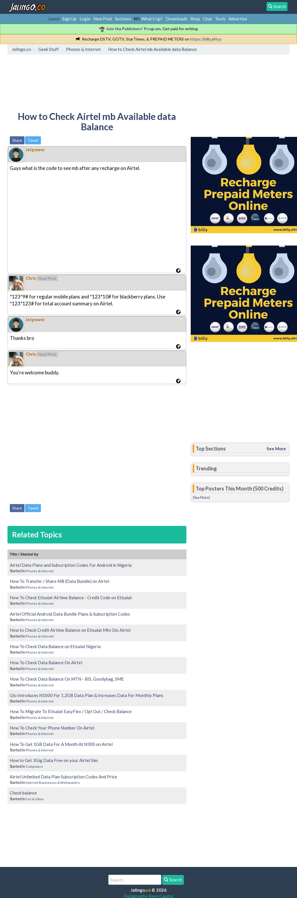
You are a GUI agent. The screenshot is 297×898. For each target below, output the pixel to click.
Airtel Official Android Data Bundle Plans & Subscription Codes (70, 613)
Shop (195, 18)
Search (173, 879)
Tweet (33, 140)
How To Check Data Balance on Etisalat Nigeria (55, 646)
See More (276, 448)
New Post (102, 18)
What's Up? (152, 18)
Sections (123, 18)
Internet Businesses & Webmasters (53, 782)
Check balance (23, 792)
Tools (220, 18)
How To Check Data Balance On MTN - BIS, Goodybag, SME (67, 678)
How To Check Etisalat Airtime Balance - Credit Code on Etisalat (71, 597)
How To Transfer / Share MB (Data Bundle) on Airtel (59, 581)
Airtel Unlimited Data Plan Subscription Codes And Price (63, 776)
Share (17, 140)
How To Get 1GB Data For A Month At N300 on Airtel (61, 744)
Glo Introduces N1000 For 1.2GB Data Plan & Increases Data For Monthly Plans (86, 695)
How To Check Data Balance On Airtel (46, 662)
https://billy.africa (205, 39)
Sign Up (69, 18)
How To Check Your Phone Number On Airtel (52, 727)
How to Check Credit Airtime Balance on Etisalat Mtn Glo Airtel (70, 630)
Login (85, 18)
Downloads (177, 18)
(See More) (201, 497)
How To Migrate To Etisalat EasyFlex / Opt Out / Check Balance (71, 711)
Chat (207, 18)
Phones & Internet (40, 571)
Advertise (237, 18)
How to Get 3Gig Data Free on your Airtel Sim (54, 760)
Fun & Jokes (35, 799)
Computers (34, 766)
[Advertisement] (114, 82)
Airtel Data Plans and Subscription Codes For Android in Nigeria (71, 565)
